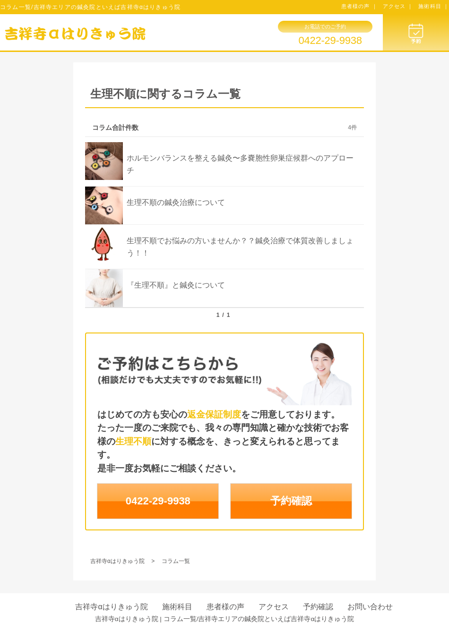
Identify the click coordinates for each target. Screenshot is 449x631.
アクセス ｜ (398, 6)
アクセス (274, 607)
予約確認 (291, 501)
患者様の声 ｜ (359, 6)
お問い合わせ (370, 607)
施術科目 (177, 607)
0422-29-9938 (330, 40)
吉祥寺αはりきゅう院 (111, 607)
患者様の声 (225, 607)
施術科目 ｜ (433, 6)
